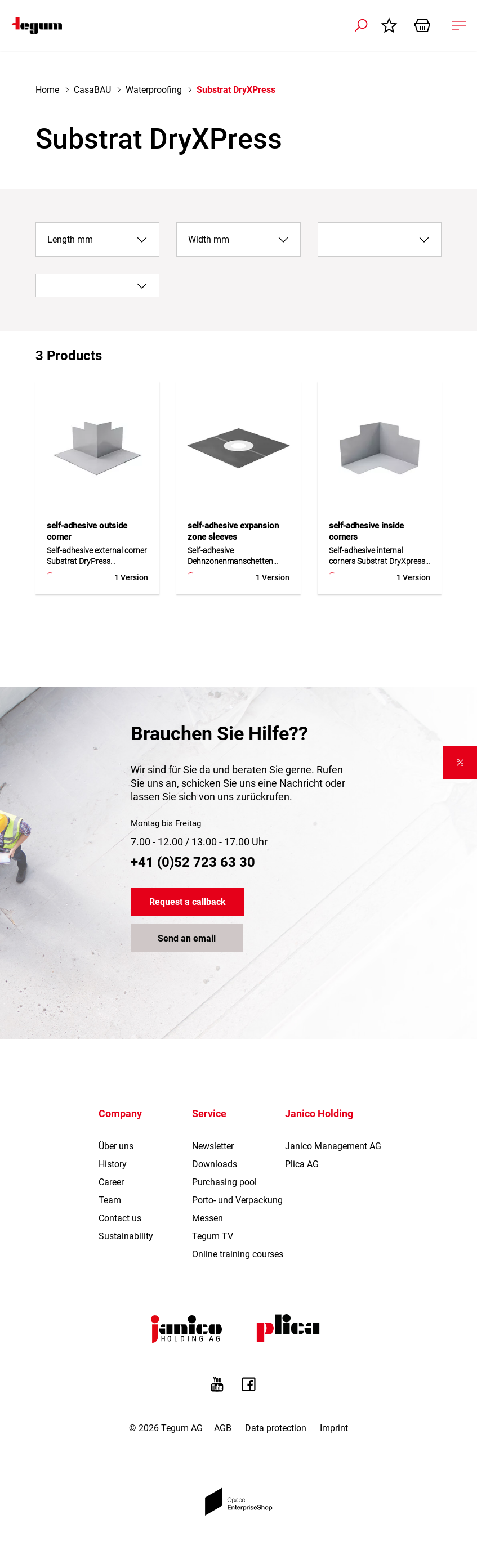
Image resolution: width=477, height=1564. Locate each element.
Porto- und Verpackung (237, 1200)
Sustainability (126, 1236)
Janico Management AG (333, 1146)
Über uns (116, 1146)
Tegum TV (212, 1236)
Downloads (214, 1164)
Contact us (120, 1218)
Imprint (334, 1428)
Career (111, 1182)
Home (47, 89)
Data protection (275, 1428)
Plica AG (302, 1164)
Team (110, 1200)
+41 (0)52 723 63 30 (193, 862)
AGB (222, 1428)
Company (120, 1113)
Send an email (187, 938)
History (113, 1164)
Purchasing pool (224, 1182)
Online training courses (237, 1254)
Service (209, 1113)
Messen (207, 1218)
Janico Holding (319, 1113)
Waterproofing (154, 89)
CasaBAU (92, 89)
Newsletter (213, 1146)
